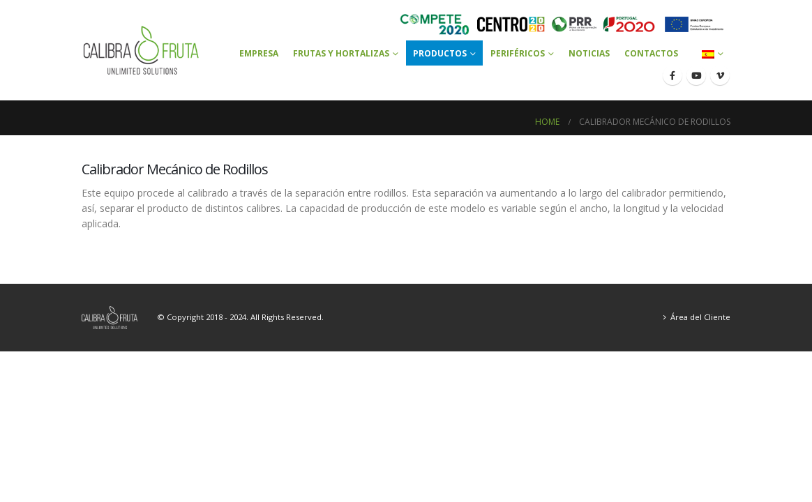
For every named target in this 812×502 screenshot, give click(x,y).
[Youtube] (696, 75)
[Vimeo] (720, 75)
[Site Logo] (141, 50)
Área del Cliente (700, 317)
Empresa (258, 53)
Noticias (589, 53)
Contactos (651, 53)
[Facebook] (672, 75)
